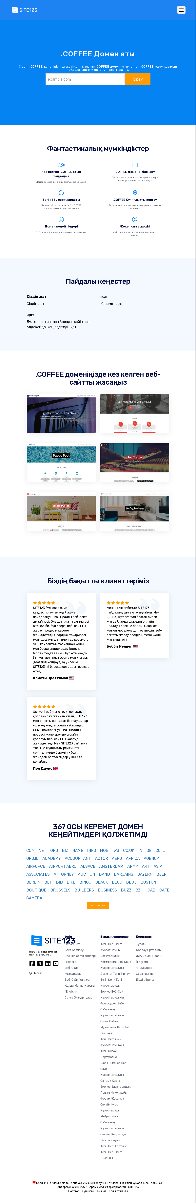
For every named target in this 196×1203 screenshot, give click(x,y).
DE (148, 850)
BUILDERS (84, 890)
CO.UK (128, 850)
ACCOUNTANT (78, 858)
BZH (139, 890)
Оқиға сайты (109, 1021)
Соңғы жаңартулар (78, 997)
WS (116, 850)
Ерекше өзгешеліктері (80, 956)
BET (48, 882)
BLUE (131, 882)
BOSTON (148, 882)
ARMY (132, 866)
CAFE (164, 890)
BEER (161, 874)
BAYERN (144, 874)
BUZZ (126, 890)
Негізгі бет (72, 944)
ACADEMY (51, 858)
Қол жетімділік (118, 1191)
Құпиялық (88, 1191)
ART (146, 866)
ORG (54, 850)
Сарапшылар (145, 974)
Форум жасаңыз (112, 1098)
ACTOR (101, 858)
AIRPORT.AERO (62, 866)
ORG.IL (32, 858)
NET (42, 850)
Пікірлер (70, 962)
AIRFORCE (35, 866)
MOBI (105, 850)
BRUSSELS (60, 890)
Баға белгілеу (74, 950)
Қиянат (101, 1191)
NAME (77, 850)
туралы (141, 944)
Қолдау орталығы (148, 950)
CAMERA (34, 898)
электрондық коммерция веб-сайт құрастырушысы (115, 962)
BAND (104, 874)
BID (59, 882)
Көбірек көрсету (98, 905)
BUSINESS (107, 890)
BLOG (117, 882)
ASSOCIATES (38, 874)
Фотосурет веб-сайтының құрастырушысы (112, 1009)
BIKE (71, 882)
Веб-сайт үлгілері (77, 979)
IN (140, 850)
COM (30, 850)
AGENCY (151, 858)
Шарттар (73, 1191)
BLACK (101, 882)
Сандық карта (110, 1081)
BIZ (65, 850)
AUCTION (86, 874)
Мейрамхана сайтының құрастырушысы (112, 1122)
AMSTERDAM (111, 866)
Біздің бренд (145, 979)
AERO (117, 858)
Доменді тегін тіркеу (115, 974)
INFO (91, 850)
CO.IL (160, 850)
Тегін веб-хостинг (113, 1146)
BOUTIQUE (36, 890)
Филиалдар (144, 968)
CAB (151, 890)
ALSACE (87, 866)
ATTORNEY (64, 874)
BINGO (85, 882)
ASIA (158, 866)
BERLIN (33, 882)
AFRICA (133, 858)
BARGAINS (123, 874)
